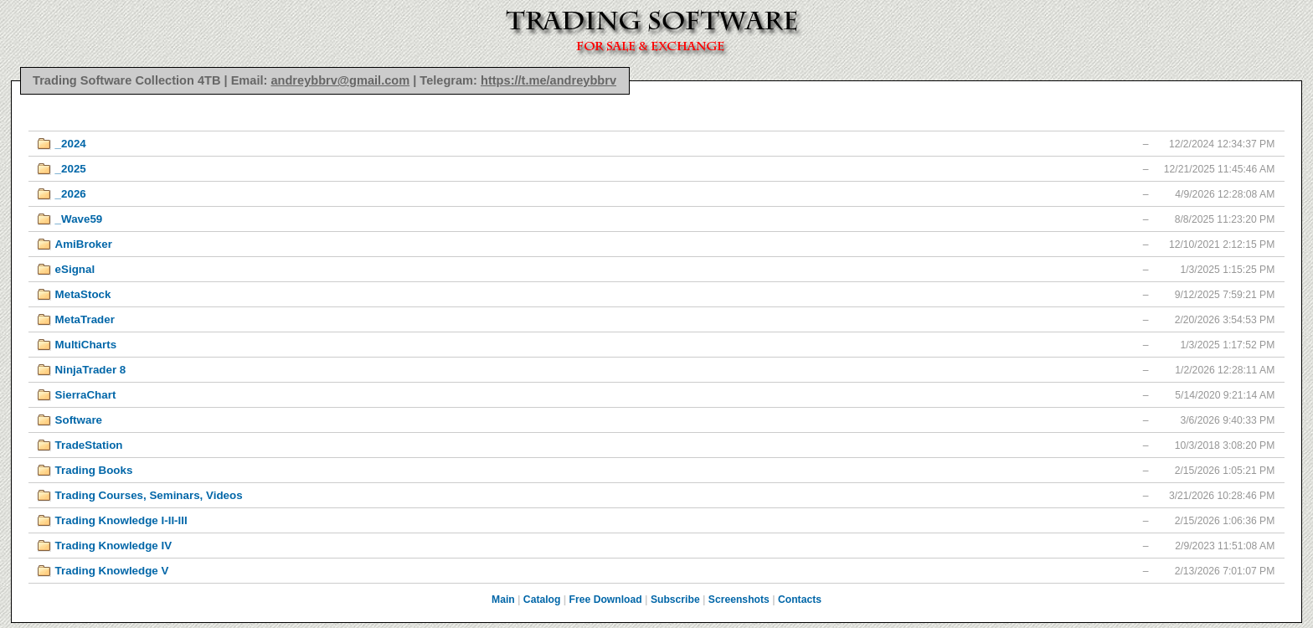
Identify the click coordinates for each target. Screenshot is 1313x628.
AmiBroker (83, 244)
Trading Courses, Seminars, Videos (149, 495)
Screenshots (739, 599)
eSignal (75, 269)
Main (503, 599)
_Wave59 (79, 219)
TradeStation (89, 445)
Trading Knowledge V (112, 570)
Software (78, 420)
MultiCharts (85, 344)
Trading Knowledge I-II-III (121, 520)
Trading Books (94, 470)
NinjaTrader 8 (90, 369)
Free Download (605, 599)
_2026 (70, 194)
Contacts (799, 599)
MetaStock (83, 294)
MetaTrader (85, 319)
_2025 (70, 168)
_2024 (70, 143)
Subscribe (675, 599)
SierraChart (85, 395)
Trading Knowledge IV (113, 545)
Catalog (542, 599)
